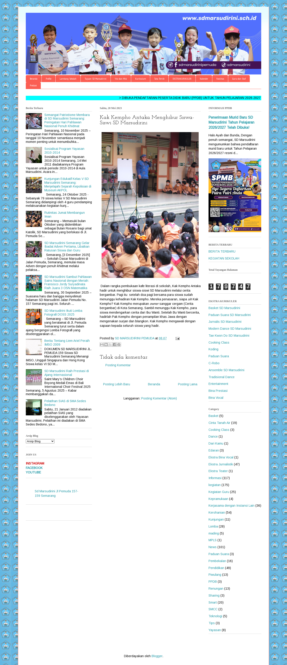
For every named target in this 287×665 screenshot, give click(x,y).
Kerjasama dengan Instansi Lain (231, 505)
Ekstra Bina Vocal (221, 457)
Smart (213, 602)
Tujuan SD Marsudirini (96, 78)
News (213, 547)
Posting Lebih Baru (116, 384)
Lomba (213, 526)
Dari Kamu (216, 443)
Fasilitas (220, 78)
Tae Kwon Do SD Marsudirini (229, 335)
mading (214, 533)
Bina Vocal (216, 397)
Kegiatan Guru (219, 492)
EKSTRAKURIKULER (182, 78)
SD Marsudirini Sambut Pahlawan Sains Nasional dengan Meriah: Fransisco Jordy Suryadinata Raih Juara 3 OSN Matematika (68, 282)
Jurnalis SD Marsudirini (225, 321)
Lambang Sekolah (68, 78)
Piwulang (215, 574)
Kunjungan (216, 519)
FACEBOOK (34, 468)
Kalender (204, 78)
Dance (213, 436)
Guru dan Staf (239, 78)
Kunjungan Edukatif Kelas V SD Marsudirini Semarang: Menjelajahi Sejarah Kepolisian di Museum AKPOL (67, 184)
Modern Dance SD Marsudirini (230, 328)
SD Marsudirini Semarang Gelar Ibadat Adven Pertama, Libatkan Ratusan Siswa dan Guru (66, 246)
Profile (48, 78)
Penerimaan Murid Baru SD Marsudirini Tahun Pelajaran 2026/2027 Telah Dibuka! (231, 122)
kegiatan (215, 485)
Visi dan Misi (121, 78)
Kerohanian (217, 512)
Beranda (33, 78)
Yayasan (215, 630)
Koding (213, 349)
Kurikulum (140, 78)
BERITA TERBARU (222, 251)
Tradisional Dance (222, 377)
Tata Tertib (159, 78)
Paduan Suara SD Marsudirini (230, 315)
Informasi (215, 478)
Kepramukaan (218, 499)
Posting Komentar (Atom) (159, 398)
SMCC (213, 609)
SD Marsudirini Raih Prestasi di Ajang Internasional (66, 373)
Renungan (216, 588)
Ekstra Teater (218, 471)
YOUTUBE (33, 472)
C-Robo (214, 363)
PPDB (213, 581)
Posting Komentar (118, 365)
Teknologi (215, 616)
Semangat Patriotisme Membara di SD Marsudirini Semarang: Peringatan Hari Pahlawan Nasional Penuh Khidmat (67, 120)
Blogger (157, 656)
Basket (213, 416)
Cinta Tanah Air (219, 423)
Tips (212, 623)
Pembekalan (217, 561)
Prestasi (33, 85)
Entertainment (218, 384)
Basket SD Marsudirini (224, 308)
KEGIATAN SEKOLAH (224, 258)
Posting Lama (187, 384)
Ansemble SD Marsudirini (226, 370)
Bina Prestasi (218, 390)
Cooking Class (219, 342)
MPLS (213, 540)
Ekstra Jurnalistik (221, 464)
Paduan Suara (219, 356)
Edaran (214, 450)
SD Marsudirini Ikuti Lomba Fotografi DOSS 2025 (63, 312)
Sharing (214, 595)
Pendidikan (216, 568)
